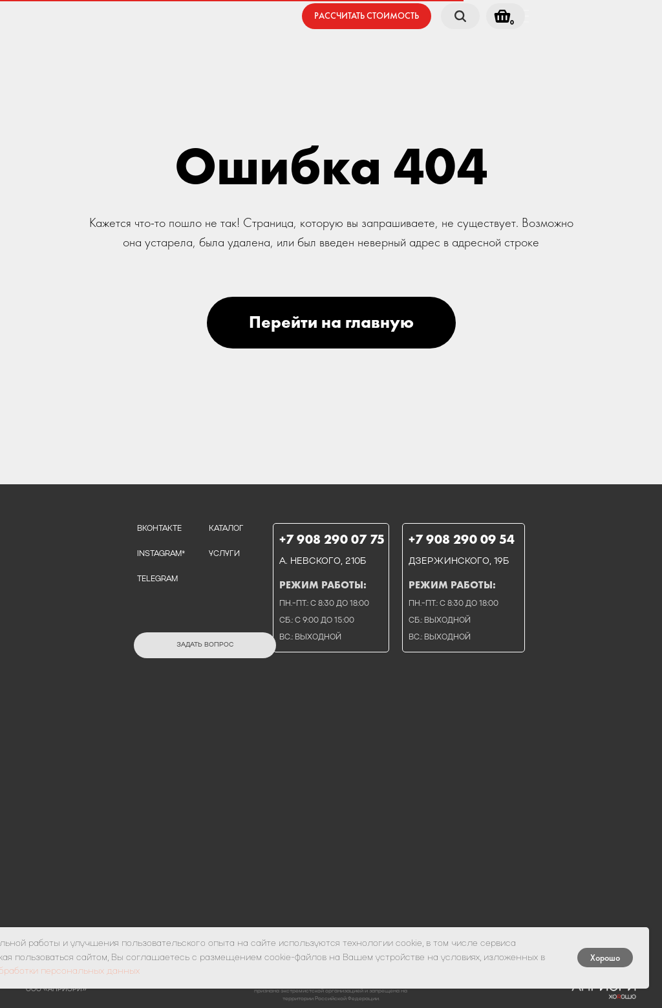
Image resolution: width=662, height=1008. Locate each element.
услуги (224, 554)
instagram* (161, 554)
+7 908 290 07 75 (332, 539)
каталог (226, 529)
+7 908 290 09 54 (462, 539)
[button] (366, 16)
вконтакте (159, 529)
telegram (157, 579)
